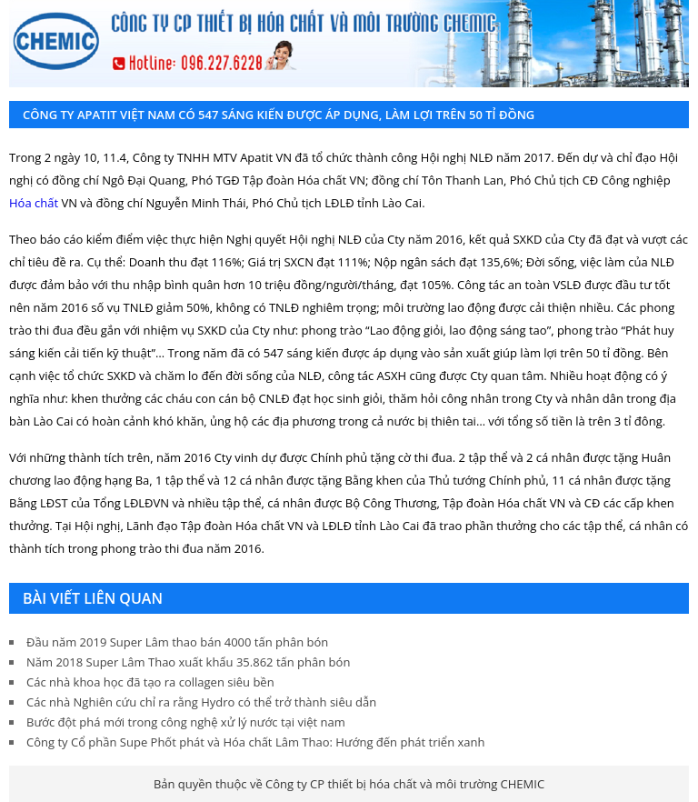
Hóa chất (33, 203)
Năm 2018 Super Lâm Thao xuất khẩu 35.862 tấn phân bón (188, 662)
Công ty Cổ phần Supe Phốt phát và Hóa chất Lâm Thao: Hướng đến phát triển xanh (255, 742)
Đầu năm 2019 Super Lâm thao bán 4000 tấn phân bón (177, 642)
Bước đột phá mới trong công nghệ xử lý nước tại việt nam (185, 722)
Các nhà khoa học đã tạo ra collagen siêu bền (150, 682)
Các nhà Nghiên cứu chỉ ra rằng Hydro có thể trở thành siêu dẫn (201, 702)
